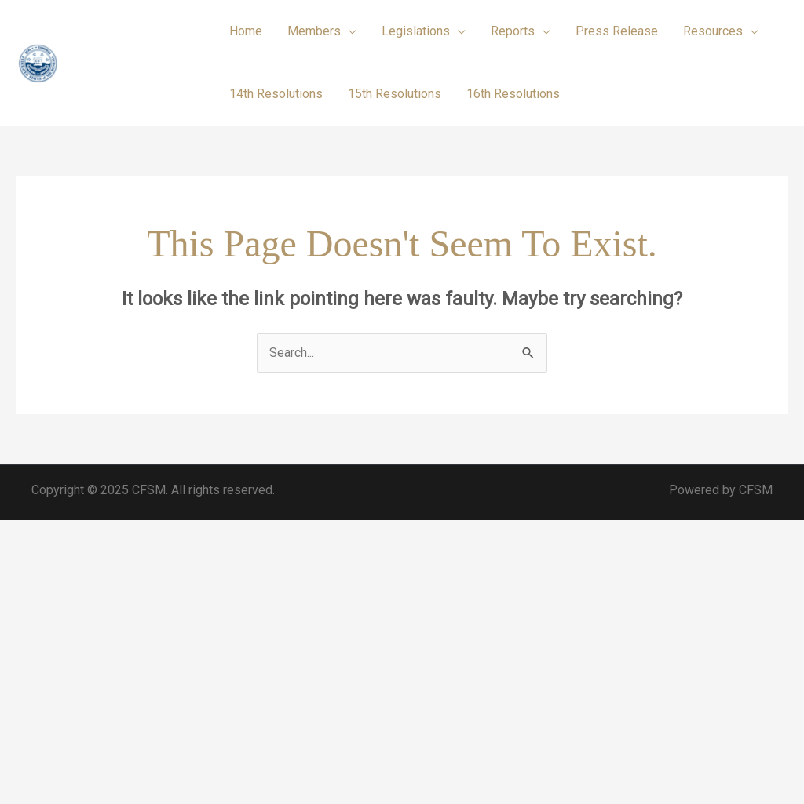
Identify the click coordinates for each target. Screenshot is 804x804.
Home (245, 31)
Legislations (416, 31)
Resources (713, 31)
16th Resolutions (513, 93)
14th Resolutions (276, 93)
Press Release (617, 31)
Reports (513, 31)
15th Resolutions (394, 93)
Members (314, 31)
